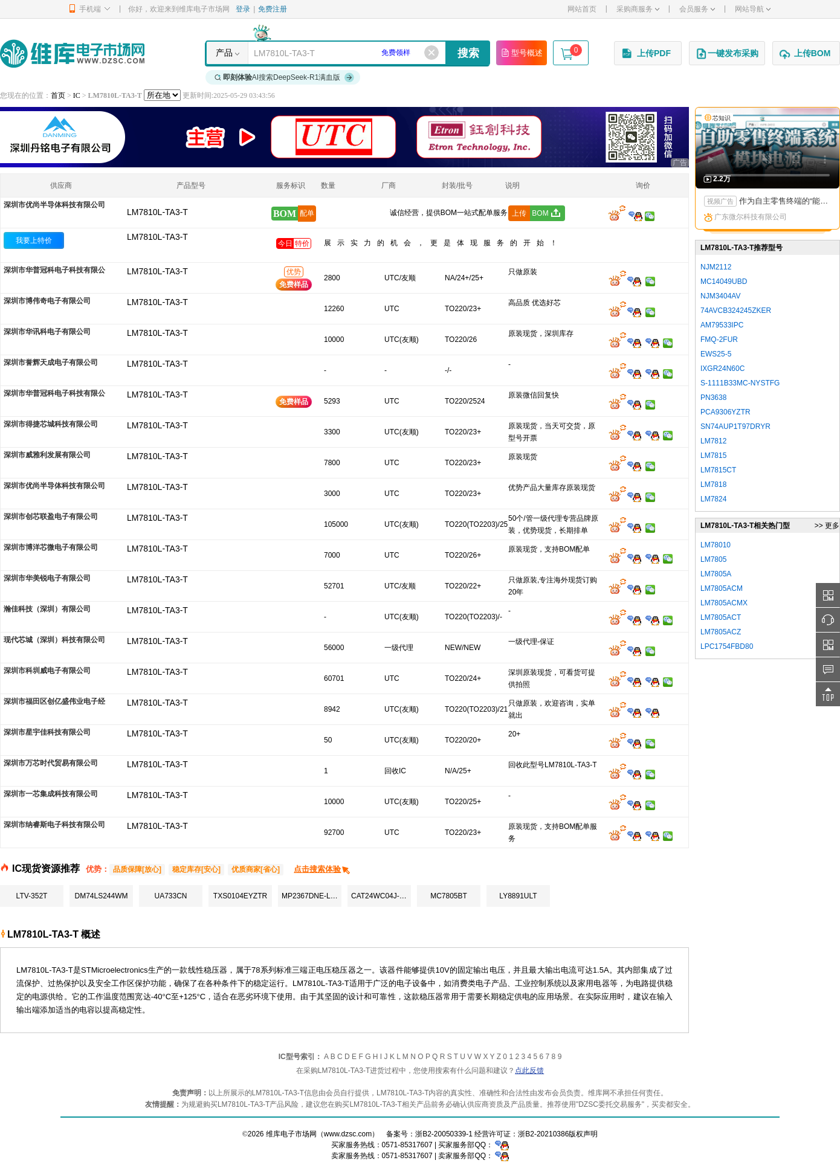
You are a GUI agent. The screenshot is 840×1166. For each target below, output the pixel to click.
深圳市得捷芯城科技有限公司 (51, 424)
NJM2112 (715, 267)
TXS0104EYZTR (240, 896)
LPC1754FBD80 (726, 646)
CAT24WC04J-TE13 (381, 896)
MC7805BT (448, 896)
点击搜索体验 (322, 869)
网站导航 (753, 9)
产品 (224, 52)
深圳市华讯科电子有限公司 (47, 331)
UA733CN (170, 896)
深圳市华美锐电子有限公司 (47, 578)
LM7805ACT (720, 617)
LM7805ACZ (720, 632)
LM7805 (713, 559)
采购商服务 (637, 9)
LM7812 (713, 441)
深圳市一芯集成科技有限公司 (51, 794)
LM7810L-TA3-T (157, 237)
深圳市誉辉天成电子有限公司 (51, 362)
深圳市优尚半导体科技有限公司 (54, 205)
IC (76, 95)
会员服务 (697, 9)
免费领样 (395, 52)
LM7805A (715, 574)
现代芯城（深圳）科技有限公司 (54, 640)
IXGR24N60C (722, 368)
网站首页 (581, 9)
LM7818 (713, 484)
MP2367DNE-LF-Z (311, 896)
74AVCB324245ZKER (735, 310)
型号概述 (521, 52)
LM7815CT (718, 470)
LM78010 (715, 545)
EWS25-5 (715, 354)
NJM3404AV (720, 296)
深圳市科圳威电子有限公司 (47, 670)
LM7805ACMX (724, 603)
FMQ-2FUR (719, 339)
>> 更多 (827, 525)
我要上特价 (34, 240)
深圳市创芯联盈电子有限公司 (51, 516)
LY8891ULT (518, 896)
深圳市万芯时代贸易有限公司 (51, 763)
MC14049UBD (723, 281)
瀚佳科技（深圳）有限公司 (47, 609)
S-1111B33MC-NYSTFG (740, 383)
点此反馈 (529, 1070)
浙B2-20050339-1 (444, 1134)
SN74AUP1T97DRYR (735, 426)
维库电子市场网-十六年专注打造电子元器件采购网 (72, 53)
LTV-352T (32, 896)
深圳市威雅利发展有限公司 (47, 455)
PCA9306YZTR (725, 412)
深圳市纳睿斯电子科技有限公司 (54, 824)
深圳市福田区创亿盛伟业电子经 (54, 701)
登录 (243, 9)
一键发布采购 (727, 54)
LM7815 (713, 455)
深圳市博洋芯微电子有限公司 (51, 547)
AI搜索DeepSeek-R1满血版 (285, 77)
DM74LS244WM (101, 896)
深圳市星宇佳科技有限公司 (47, 732)
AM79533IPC (721, 325)
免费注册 (272, 9)
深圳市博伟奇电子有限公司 (47, 301)
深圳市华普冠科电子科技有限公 (54, 270)
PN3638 (713, 397)
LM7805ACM (721, 588)
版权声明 (583, 1134)
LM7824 (713, 499)
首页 (58, 95)
